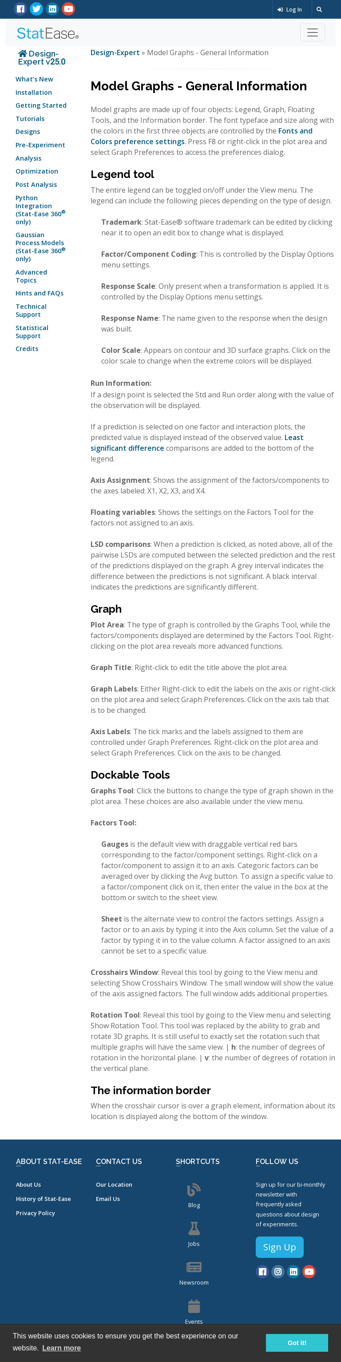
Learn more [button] (61, 1348)
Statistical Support (32, 331)
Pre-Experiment (40, 145)
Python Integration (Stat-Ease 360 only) (41, 210)
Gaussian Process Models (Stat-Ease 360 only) (41, 246)
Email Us (108, 1199)
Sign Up (279, 1247)
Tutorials (30, 118)
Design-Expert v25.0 (41, 57)
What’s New (34, 79)
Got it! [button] (297, 1342)
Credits (27, 348)
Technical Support (31, 310)
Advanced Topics (31, 276)
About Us (28, 1184)
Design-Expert (116, 52)
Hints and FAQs (39, 293)
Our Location (114, 1184)
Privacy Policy (35, 1213)
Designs (28, 131)
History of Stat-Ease (43, 1199)
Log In (290, 9)
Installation (34, 92)
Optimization (37, 171)
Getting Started (41, 105)
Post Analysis (36, 184)
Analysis (28, 158)
